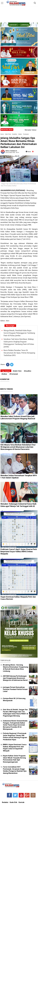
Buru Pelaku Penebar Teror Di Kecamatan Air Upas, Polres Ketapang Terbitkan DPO (19, 352)
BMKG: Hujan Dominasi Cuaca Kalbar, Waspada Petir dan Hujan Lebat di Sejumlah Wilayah (14, 747)
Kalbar (20, 134)
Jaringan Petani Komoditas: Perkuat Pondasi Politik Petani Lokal (15, 689)
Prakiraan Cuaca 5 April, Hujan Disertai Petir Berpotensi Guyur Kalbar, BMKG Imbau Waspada (18, 551)
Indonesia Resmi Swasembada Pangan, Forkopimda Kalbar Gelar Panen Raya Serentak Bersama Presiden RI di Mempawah (15, 725)
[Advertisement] (19, 11)
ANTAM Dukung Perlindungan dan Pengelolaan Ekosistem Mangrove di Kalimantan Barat (15, 678)
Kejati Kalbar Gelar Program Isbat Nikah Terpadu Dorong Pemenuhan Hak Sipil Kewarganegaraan (14, 759)
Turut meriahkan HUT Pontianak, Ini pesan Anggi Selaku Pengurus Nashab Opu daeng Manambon (14, 770)
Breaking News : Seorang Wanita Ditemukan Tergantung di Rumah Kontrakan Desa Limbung (15, 668)
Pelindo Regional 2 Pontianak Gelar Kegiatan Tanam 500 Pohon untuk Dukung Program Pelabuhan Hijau (15, 736)
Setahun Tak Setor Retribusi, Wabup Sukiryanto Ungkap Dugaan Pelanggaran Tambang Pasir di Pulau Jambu (19, 343)
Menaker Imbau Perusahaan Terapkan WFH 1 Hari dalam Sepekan (18, 476)
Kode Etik (13, 802)
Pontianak (26, 134)
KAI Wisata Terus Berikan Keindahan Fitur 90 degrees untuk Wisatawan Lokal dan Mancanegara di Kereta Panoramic (18, 447)
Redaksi (5, 802)
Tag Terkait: (6, 371)
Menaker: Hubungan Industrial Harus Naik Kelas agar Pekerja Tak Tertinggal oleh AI (18, 505)
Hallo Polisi (8, 134)
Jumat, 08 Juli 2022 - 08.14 (12, 152)
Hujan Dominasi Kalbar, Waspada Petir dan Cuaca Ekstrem (18, 598)
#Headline (27, 371)
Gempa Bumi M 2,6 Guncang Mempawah (14, 699)
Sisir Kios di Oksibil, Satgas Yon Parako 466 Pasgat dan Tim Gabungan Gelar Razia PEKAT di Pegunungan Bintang (15, 712)
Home (2, 134)
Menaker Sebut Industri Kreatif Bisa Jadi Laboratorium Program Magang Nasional (17, 417)
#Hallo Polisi (17, 371)
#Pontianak (14, 374)
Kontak (21, 802)
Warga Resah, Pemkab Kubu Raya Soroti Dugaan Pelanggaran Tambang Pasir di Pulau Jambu (19, 333)
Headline (14, 134)
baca (28, 151)
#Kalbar (4, 374)
